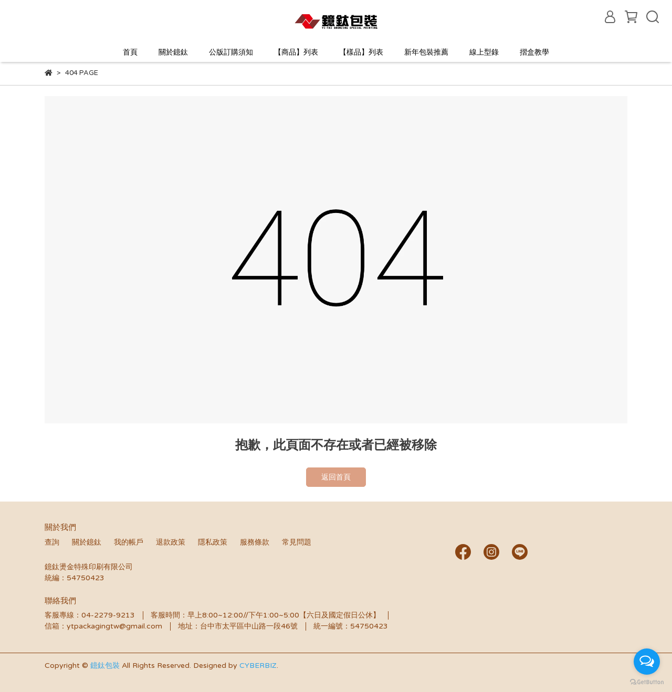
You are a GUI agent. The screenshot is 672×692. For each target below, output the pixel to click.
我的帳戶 (128, 542)
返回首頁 (336, 477)
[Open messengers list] (647, 661)
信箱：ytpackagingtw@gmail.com (103, 626)
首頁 (130, 52)
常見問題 (296, 542)
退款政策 (170, 542)
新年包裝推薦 (426, 52)
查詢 (52, 542)
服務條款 (254, 542)
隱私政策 (212, 542)
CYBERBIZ (258, 665)
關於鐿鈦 (173, 52)
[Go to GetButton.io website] (647, 681)
